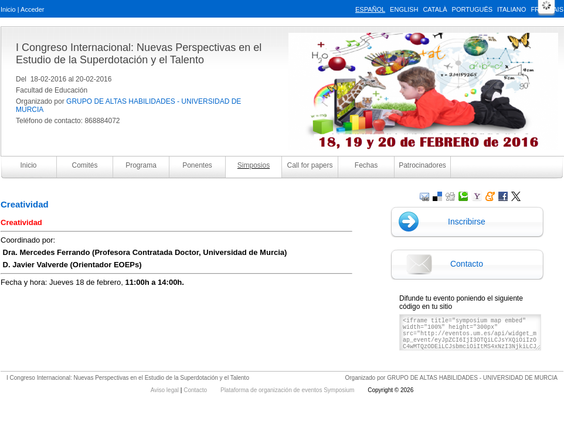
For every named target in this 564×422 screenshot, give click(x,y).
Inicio (8, 9)
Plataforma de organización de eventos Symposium (288, 390)
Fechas (366, 165)
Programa (141, 165)
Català (435, 9)
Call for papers (309, 165)
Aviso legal (166, 390)
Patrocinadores (422, 165)
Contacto (466, 263)
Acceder (32, 9)
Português (472, 9)
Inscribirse (466, 221)
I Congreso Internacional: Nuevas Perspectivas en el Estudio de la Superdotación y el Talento (138, 54)
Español (370, 9)
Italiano (511, 9)
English (404, 9)
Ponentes (197, 165)
